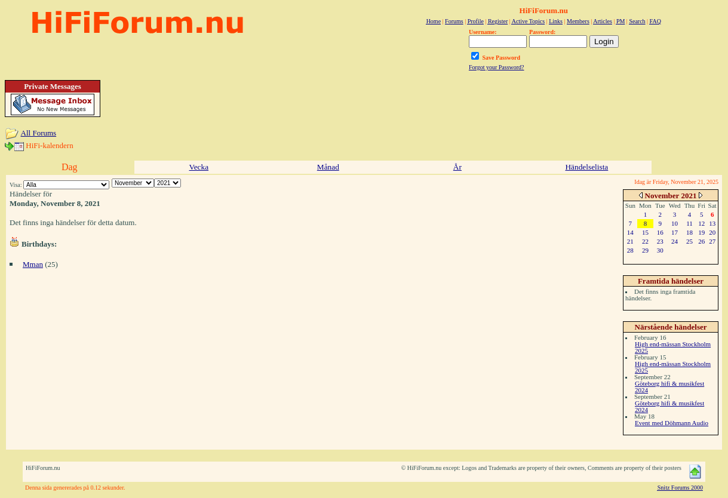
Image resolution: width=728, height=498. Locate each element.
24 (674, 241)
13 (712, 223)
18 (689, 232)
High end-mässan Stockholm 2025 (673, 347)
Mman (33, 264)
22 (645, 241)
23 (660, 241)
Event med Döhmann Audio (671, 422)
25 (689, 241)
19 (701, 232)
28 (630, 250)
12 (701, 223)
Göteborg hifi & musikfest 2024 (669, 387)
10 (674, 223)
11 (689, 223)
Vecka (199, 166)
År (457, 166)
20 (712, 232)
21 (630, 241)
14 (630, 232)
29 (645, 250)
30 (660, 250)
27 (712, 241)
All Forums (39, 132)
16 (660, 232)
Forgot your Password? (496, 67)
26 (701, 241)
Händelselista (586, 166)
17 (674, 232)
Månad (328, 166)
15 (645, 232)
